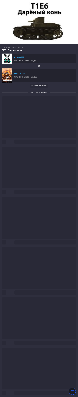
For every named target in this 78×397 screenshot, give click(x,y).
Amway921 (19, 57)
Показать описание (39, 86)
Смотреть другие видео (25, 60)
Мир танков (20, 73)
